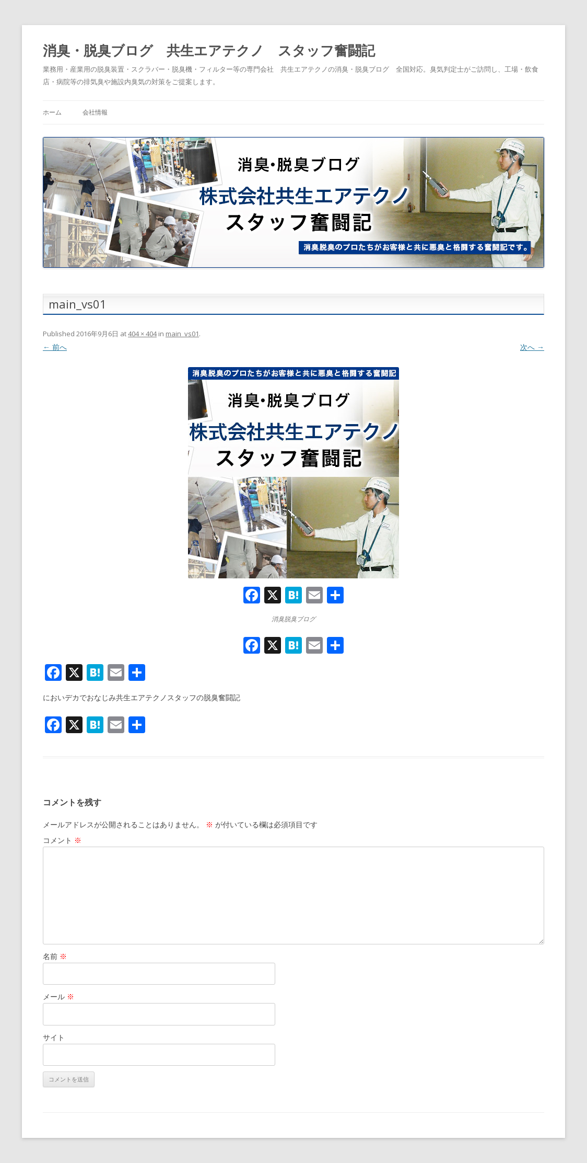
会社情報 (95, 112)
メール (58, 996)
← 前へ (55, 347)
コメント (62, 840)
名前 (55, 956)
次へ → (532, 347)
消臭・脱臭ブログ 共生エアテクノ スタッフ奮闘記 (209, 50)
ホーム (52, 112)
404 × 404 (142, 333)
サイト (54, 1037)
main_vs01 (182, 333)
